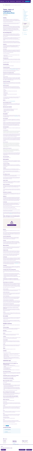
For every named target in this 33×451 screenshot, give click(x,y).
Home (6, 1)
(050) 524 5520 (25, 28)
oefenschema (10, 213)
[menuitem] (6, 1)
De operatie (25, 13)
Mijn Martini (27, 1)
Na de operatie (25, 14)
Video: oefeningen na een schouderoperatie (26, 15)
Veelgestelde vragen (25, 20)
